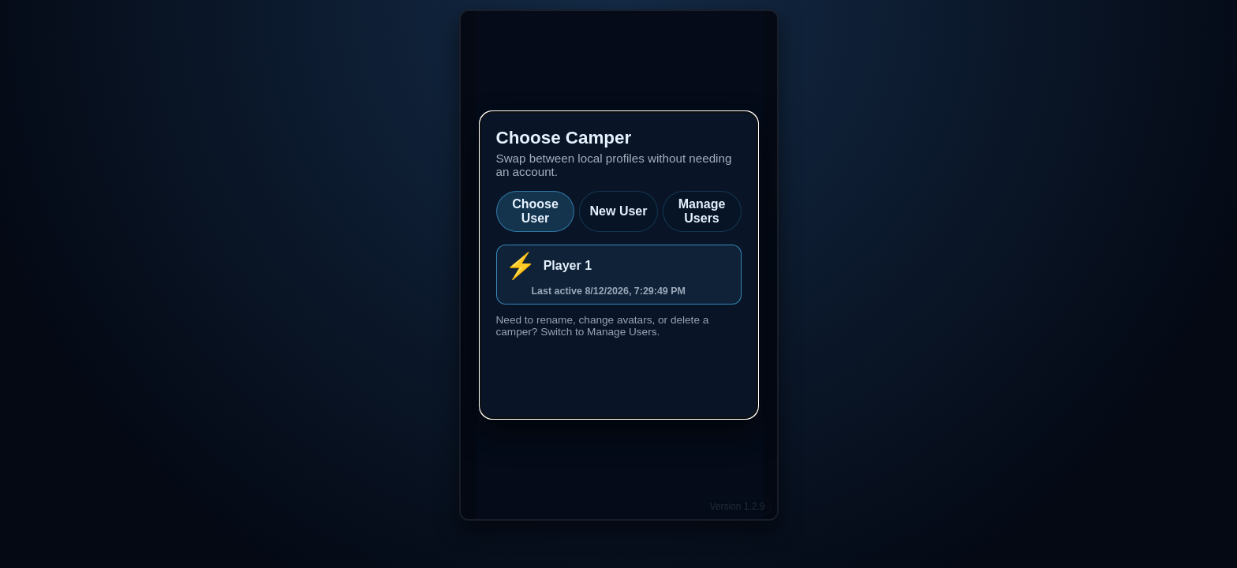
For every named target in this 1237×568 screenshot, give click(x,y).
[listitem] (619, 275)
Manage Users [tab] (702, 211)
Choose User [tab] (535, 211)
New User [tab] (619, 211)
